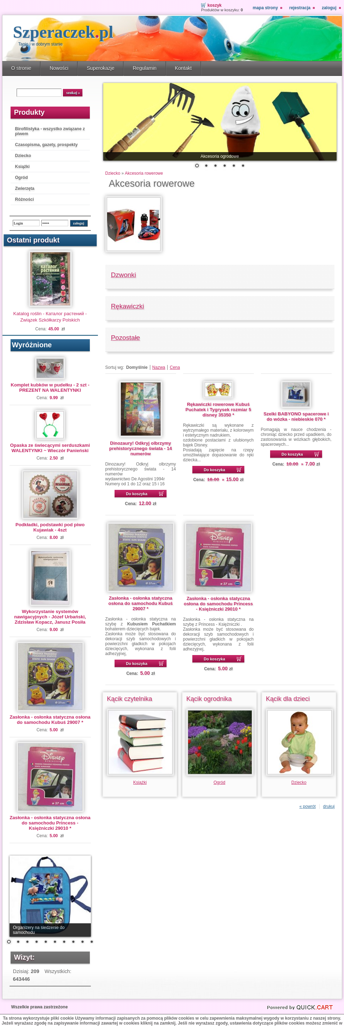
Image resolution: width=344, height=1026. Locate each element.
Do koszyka (136, 494)
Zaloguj (329, 7)
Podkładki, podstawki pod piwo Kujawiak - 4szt (50, 527)
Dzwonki (123, 274)
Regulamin (144, 68)
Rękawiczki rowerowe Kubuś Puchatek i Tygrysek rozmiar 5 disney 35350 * (218, 410)
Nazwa (158, 367)
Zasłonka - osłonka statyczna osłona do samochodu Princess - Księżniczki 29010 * (50, 823)
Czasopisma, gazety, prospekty (46, 144)
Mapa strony (265, 7)
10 (91, 942)
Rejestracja (299, 7)
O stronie (21, 68)
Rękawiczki (127, 306)
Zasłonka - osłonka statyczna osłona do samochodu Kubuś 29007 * (50, 719)
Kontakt (183, 68)
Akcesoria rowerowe (144, 173)
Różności (24, 199)
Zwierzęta (25, 188)
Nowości (58, 68)
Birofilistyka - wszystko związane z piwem (50, 131)
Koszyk (215, 5)
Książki (22, 166)
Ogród (21, 177)
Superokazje (100, 68)
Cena (175, 367)
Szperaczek (63, 32)
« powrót (307, 806)
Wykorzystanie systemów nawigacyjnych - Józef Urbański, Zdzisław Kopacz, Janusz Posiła (50, 617)
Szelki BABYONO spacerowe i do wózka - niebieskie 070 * (296, 416)
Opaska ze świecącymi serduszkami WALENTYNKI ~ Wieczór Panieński (50, 448)
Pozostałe (125, 337)
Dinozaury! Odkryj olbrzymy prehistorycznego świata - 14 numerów (140, 448)
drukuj (329, 806)
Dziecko (23, 155)
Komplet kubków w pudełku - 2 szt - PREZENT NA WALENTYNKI (50, 387)
